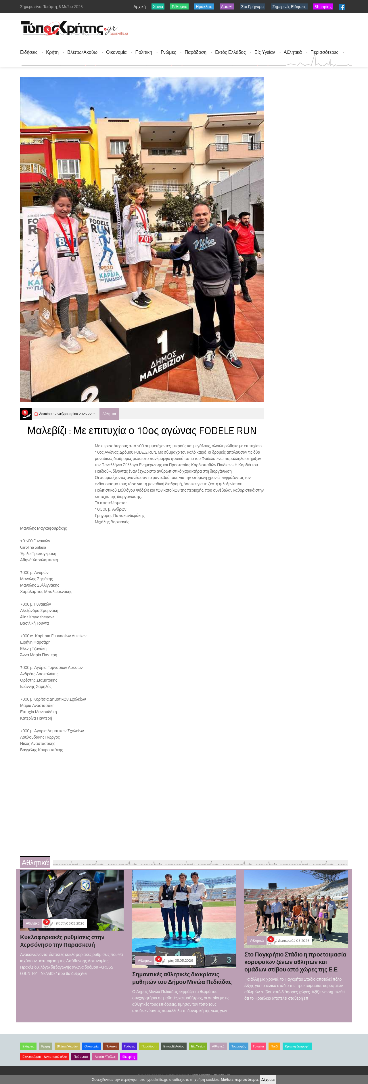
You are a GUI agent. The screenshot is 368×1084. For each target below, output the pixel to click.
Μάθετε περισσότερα (239, 1079)
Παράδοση (195, 52)
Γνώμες (168, 52)
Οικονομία (116, 52)
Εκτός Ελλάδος (230, 52)
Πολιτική (143, 52)
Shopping (128, 1056)
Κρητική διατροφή (297, 1046)
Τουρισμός (238, 1046)
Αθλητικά (293, 52)
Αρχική (139, 6)
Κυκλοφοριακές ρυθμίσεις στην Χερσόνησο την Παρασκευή (62, 941)
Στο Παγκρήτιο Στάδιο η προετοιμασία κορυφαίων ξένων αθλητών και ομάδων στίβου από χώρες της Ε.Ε (295, 962)
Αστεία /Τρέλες (105, 1056)
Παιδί (274, 1046)
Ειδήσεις (28, 52)
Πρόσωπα (81, 1056)
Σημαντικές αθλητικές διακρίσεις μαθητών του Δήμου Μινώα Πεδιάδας (182, 978)
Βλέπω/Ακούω (82, 52)
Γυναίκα (258, 1046)
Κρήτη (52, 52)
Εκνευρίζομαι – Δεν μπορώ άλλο (44, 1056)
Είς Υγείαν (264, 52)
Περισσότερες (324, 52)
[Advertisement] (247, 29)
